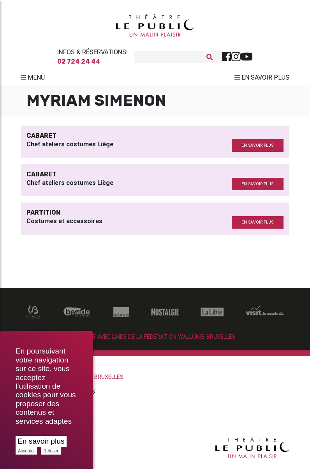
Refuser (50, 450)
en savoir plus (257, 148)
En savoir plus (41, 441)
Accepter (26, 450)
